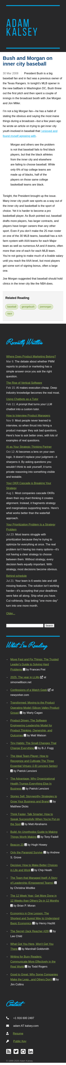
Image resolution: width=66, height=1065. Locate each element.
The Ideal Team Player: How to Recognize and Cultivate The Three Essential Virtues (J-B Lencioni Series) (33, 760)
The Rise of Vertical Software (24, 382)
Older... (10, 613)
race (9, 313)
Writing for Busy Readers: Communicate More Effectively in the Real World (33, 961)
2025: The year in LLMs (24, 677)
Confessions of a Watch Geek (28, 689)
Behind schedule (16, 575)
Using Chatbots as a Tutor (22, 399)
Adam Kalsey (22, 27)
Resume (18, 1033)
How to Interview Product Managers (28, 415)
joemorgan (45, 306)
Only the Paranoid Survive (26, 852)
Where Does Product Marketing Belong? (31, 356)
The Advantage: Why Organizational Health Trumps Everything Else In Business (32, 783)
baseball (11, 306)
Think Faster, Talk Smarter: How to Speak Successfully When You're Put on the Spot (35, 819)
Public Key (19, 1041)
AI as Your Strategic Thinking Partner (29, 446)
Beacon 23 (17, 844)
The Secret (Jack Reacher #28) (29, 931)
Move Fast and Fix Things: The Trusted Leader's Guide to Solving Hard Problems (34, 664)
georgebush (28, 306)
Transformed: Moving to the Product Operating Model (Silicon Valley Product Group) (34, 707)
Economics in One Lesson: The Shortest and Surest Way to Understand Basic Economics (34, 918)
